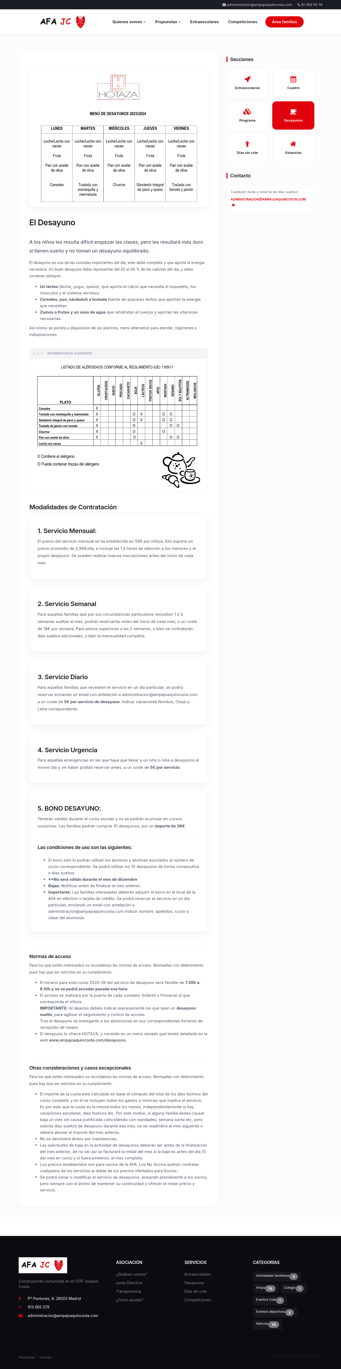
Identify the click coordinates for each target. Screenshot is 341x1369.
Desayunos (194, 1282)
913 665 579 (34, 1307)
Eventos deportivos (275, 1312)
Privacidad (27, 1357)
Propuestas (168, 21)
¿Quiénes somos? (131, 1274)
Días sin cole (196, 1291)
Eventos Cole (270, 1300)
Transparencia (128, 1291)
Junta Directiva (129, 1282)
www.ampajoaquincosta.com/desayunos (87, 1040)
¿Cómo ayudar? (130, 1300)
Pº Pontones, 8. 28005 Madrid (50, 1298)
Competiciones (242, 21)
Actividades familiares (277, 1276)
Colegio (293, 1288)
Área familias (284, 21)
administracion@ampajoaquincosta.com (257, 4)
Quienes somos (129, 21)
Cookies (45, 1357)
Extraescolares (204, 21)
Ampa (266, 1288)
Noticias (267, 1324)
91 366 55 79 (310, 4)
